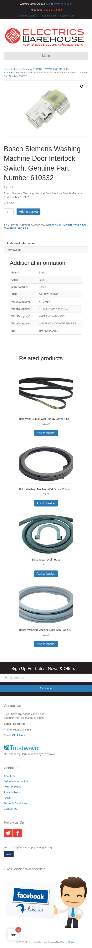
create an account (63, 4)
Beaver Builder (68, 942)
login (48, 4)
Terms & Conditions (15, 803)
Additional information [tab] (21, 243)
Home (7, 69)
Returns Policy (12, 787)
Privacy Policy (12, 792)
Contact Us (10, 808)
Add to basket (28, 211)
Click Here (18, 735)
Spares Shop (67, 15)
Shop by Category (27, 15)
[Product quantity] (9, 211)
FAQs (7, 797)
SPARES (39, 69)
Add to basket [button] (46, 433)
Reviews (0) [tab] (14, 249)
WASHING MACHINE (59, 224)
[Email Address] (46, 678)
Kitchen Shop (49, 15)
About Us (9, 776)
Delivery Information (16, 781)
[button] (82, 86)
